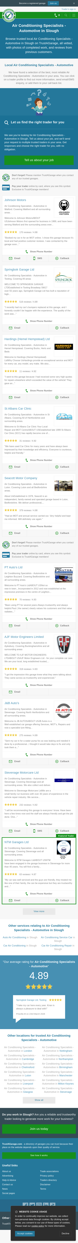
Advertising (7, 1176)
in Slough (20, 937)
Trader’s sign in (69, 9)
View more (39, 911)
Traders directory (48, 1180)
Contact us (7, 1184)
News (5, 1189)
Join (53, 3)
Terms (43, 1189)
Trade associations (49, 1171)
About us (6, 1171)
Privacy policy (47, 1176)
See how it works (39, 1155)
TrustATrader (8, 1224)
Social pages (8, 1193)
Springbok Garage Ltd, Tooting (31, 1000)
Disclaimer (45, 1184)
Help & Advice (9, 1180)
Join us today (39, 1129)
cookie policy (37, 1226)
